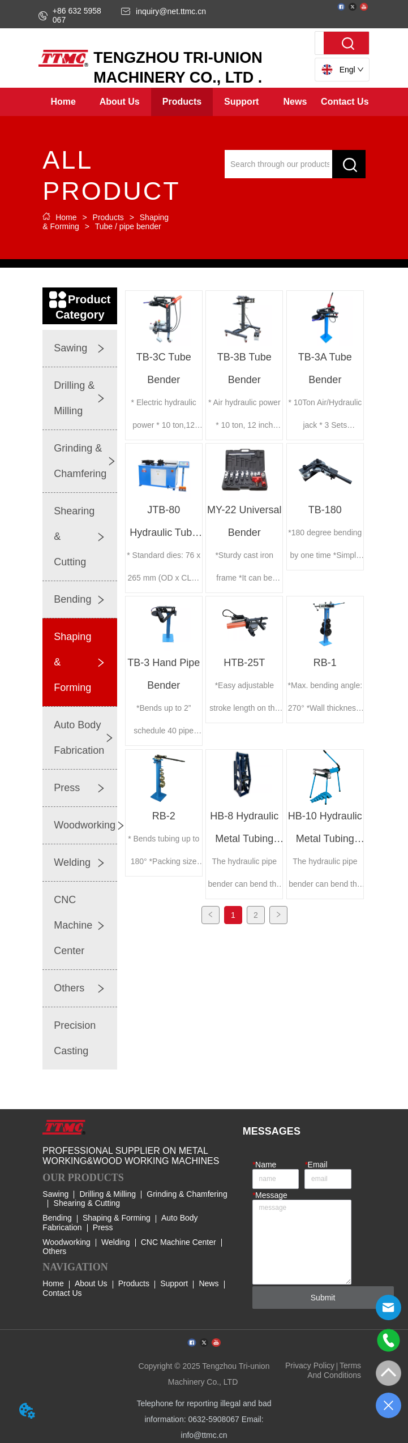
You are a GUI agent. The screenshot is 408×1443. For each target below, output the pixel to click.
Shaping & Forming (117, 1217)
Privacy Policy (309, 1365)
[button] (119, 101)
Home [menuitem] (62, 101)
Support (174, 1283)
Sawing (55, 1194)
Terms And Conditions (334, 1370)
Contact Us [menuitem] (344, 101)
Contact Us (61, 1293)
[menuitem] (119, 102)
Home (66, 217)
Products (108, 217)
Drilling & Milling (107, 1194)
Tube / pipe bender (127, 226)
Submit (323, 1297)
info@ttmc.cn (204, 1435)
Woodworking (66, 1242)
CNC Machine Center (178, 1242)
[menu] (204, 102)
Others (54, 1251)
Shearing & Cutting (87, 1203)
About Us (91, 1283)
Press (103, 1227)
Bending (56, 1217)
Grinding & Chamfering (187, 1194)
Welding (115, 1242)
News (208, 1283)
